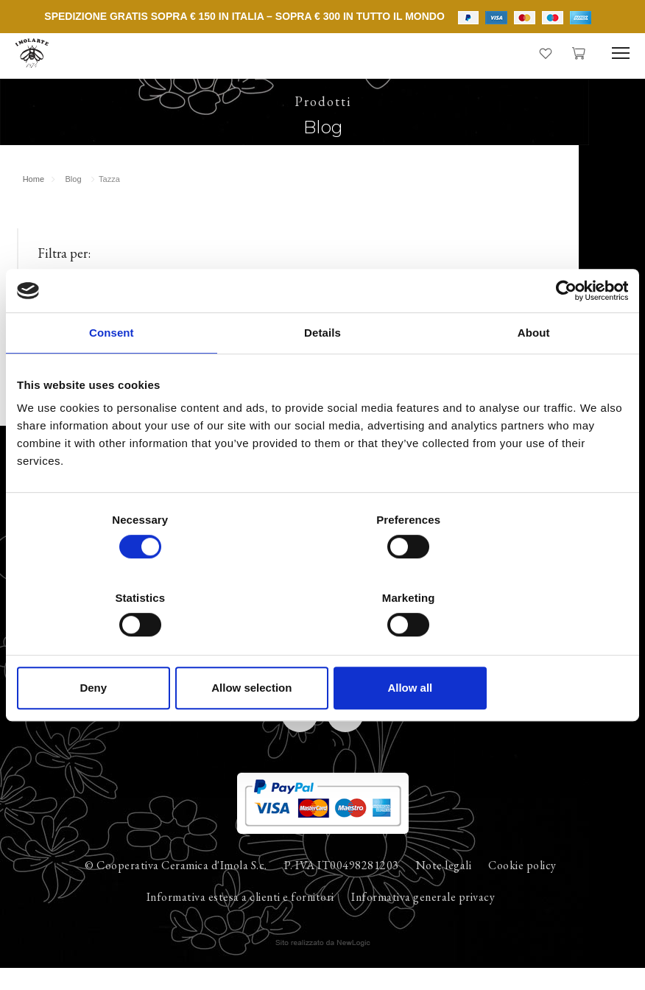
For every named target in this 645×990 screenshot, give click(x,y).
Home (35, 189)
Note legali (444, 886)
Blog (75, 189)
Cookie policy (522, 886)
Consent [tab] (111, 372)
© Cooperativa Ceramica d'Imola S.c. (176, 886)
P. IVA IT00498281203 (341, 886)
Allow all (528, 648)
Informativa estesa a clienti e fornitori (240, 917)
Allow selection (322, 648)
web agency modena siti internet (322, 963)
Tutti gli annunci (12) (82, 300)
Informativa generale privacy (423, 917)
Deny (116, 648)
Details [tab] (322, 372)
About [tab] (534, 372)
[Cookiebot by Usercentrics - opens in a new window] (563, 330)
